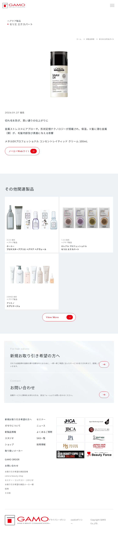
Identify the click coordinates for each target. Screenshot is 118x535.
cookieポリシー (77, 521)
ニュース (41, 425)
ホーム (79, 39)
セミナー (41, 419)
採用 (7, 488)
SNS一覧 (41, 438)
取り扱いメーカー (14, 450)
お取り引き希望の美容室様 (16, 471)
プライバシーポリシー (57, 521)
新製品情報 (90, 39)
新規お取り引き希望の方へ (18, 419)
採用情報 (41, 444)
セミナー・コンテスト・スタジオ (19, 480)
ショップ (9, 444)
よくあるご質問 (44, 431)
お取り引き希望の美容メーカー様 (19, 484)
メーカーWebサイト (23, 151)
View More (59, 317)
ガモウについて (13, 425)
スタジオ (9, 438)
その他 (8, 493)
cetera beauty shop (14, 475)
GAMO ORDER (12, 459)
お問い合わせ (11, 465)
